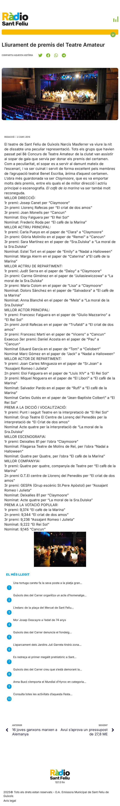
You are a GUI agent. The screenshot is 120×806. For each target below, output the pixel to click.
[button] (40, 55)
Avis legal (9, 800)
